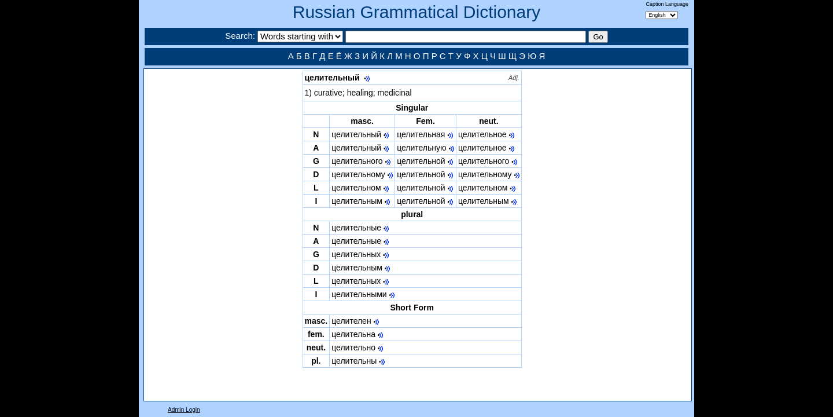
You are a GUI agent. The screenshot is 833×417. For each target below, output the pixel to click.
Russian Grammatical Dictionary (416, 11)
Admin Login (184, 410)
